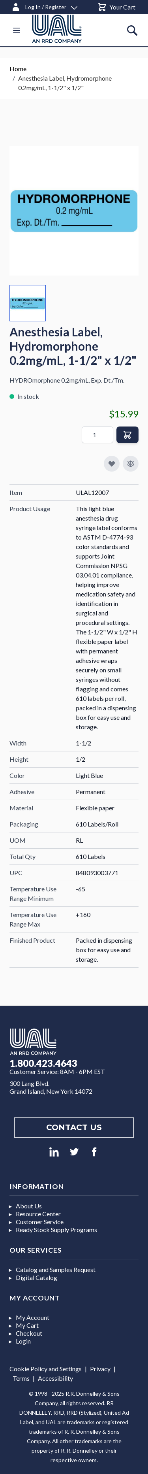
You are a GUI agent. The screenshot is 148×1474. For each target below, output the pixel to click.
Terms (21, 1378)
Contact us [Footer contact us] (74, 1127)
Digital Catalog (36, 1277)
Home (17, 68)
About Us (29, 1206)
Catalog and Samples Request (56, 1269)
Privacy (100, 1368)
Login (23, 1341)
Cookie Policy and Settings (45, 1368)
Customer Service (40, 1221)
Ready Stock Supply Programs (56, 1229)
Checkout (29, 1333)
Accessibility (55, 1378)
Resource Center (38, 1213)
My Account (32, 1317)
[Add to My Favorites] (112, 464)
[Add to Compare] (131, 464)
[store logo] (66, 28)
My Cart (27, 1325)
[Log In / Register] (44, 5)
